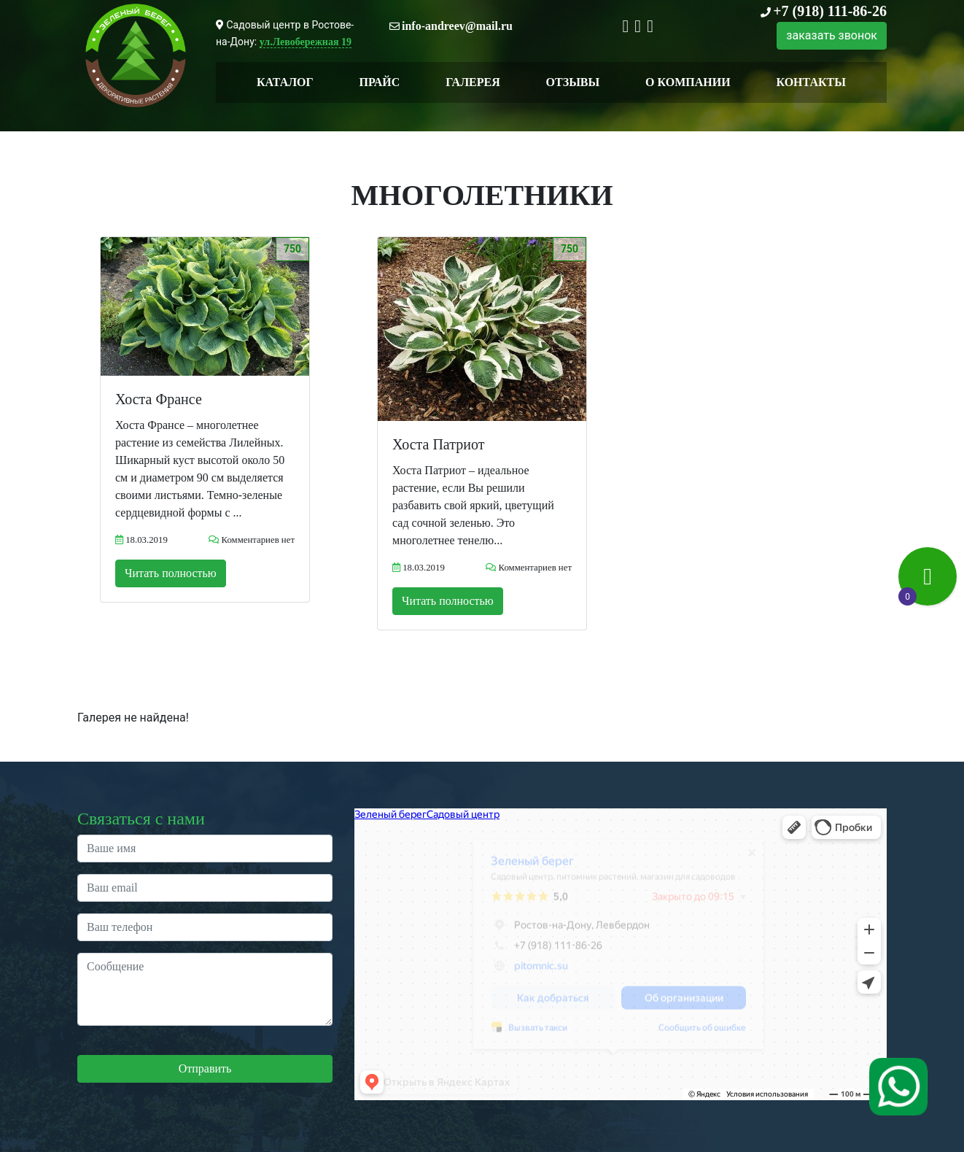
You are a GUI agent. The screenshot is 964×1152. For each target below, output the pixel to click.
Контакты (811, 82)
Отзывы (573, 82)
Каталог (285, 82)
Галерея (473, 82)
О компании (688, 82)
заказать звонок (831, 35)
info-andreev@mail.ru (457, 26)
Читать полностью (171, 573)
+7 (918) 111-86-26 (830, 11)
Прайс (379, 82)
